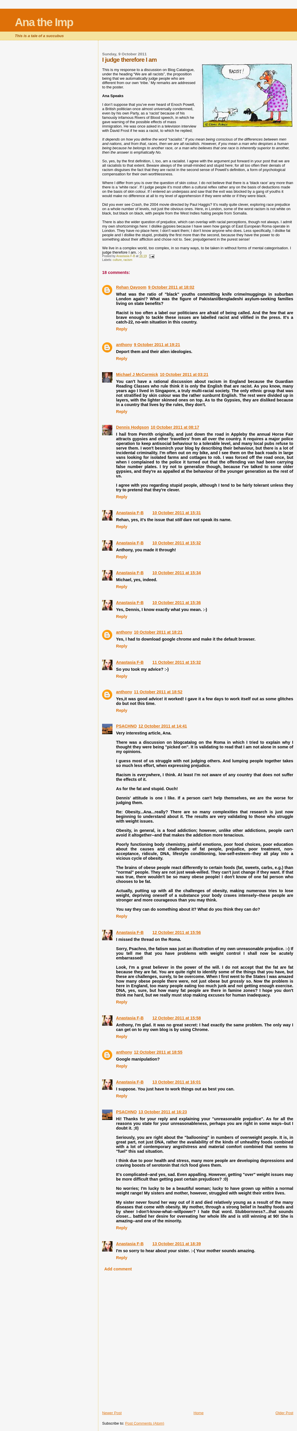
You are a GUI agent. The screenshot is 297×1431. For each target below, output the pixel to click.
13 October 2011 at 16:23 (163, 1112)
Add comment (118, 1269)
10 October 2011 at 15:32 (176, 543)
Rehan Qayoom (131, 287)
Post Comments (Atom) (144, 1423)
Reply (121, 329)
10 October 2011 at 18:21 (158, 632)
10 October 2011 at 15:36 (176, 602)
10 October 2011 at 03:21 (184, 374)
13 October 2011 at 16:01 (176, 1082)
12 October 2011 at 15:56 (176, 932)
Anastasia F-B (129, 512)
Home (198, 1413)
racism (127, 259)
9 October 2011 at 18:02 (171, 287)
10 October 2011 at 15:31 (176, 512)
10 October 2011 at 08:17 (175, 427)
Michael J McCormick (137, 374)
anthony (124, 344)
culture (117, 259)
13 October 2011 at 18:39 (176, 1243)
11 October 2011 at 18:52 (158, 692)
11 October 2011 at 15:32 (176, 662)
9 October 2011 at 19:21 (157, 344)
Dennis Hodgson (132, 427)
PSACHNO (126, 726)
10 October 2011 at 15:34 (176, 572)
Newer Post (111, 1413)
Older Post (284, 1413)
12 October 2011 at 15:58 (176, 1018)
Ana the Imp (44, 22)
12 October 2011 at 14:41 (163, 726)
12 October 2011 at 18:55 (158, 1052)
